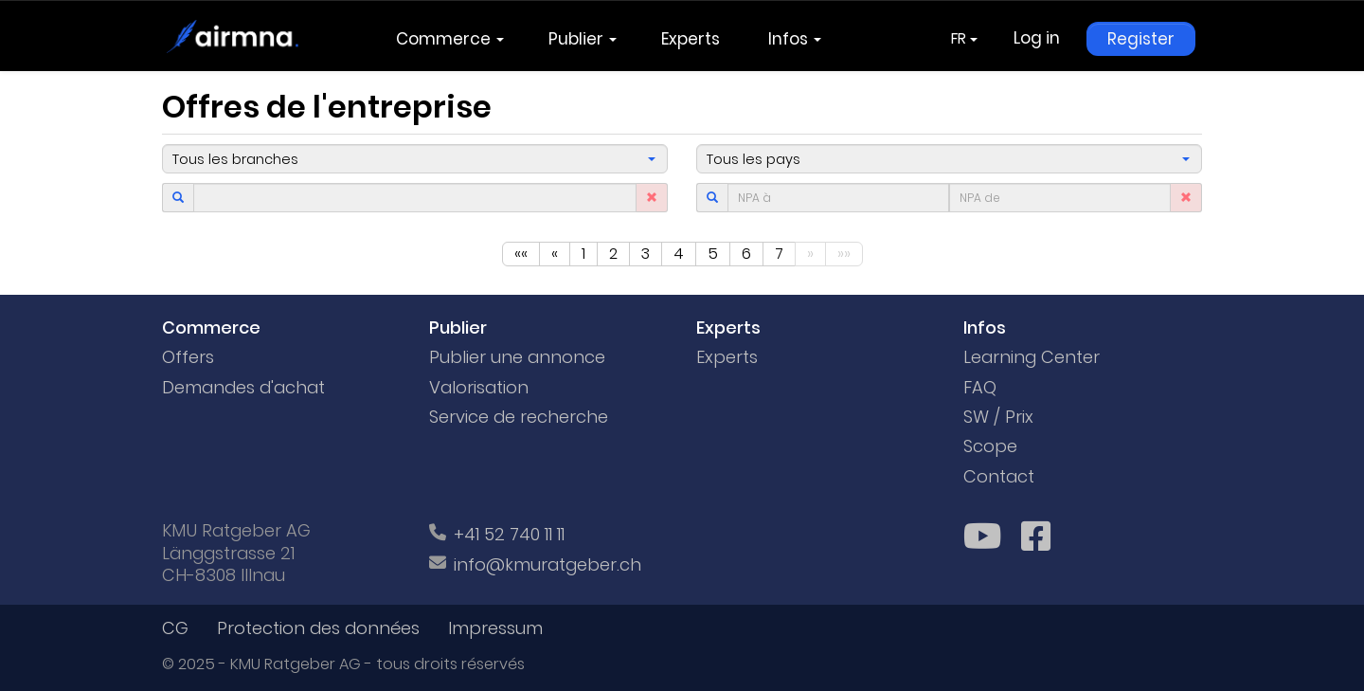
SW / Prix (998, 416)
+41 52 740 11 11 (509, 534)
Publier (582, 38)
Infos (794, 38)
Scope (990, 446)
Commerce (450, 38)
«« (521, 253)
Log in (1037, 38)
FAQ (979, 387)
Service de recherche (518, 416)
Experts (692, 38)
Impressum (495, 628)
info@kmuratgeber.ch (547, 564)
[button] (415, 158)
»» (844, 253)
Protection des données (318, 628)
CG (175, 628)
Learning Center (1031, 357)
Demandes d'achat (243, 387)
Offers (188, 357)
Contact (998, 476)
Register (1141, 38)
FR (964, 38)
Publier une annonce (517, 357)
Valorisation (479, 387)
